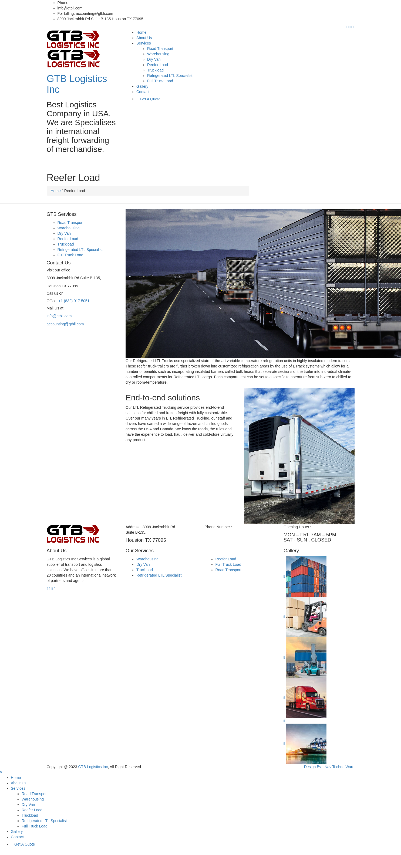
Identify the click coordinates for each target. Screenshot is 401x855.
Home (141, 32)
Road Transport (160, 48)
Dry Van (154, 59)
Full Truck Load (160, 81)
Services (143, 43)
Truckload (155, 70)
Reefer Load (157, 65)
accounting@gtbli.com (65, 324)
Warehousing (158, 54)
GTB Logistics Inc (77, 84)
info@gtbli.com (59, 316)
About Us (144, 38)
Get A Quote (150, 99)
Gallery (142, 86)
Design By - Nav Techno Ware (329, 767)
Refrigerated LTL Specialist (169, 75)
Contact (142, 92)
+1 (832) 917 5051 (84, 3)
